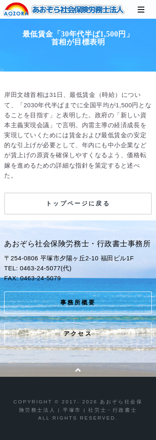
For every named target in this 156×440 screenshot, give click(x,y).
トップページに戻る (78, 203)
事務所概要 (78, 302)
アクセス (78, 333)
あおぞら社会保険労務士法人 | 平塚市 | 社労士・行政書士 (64, 9)
